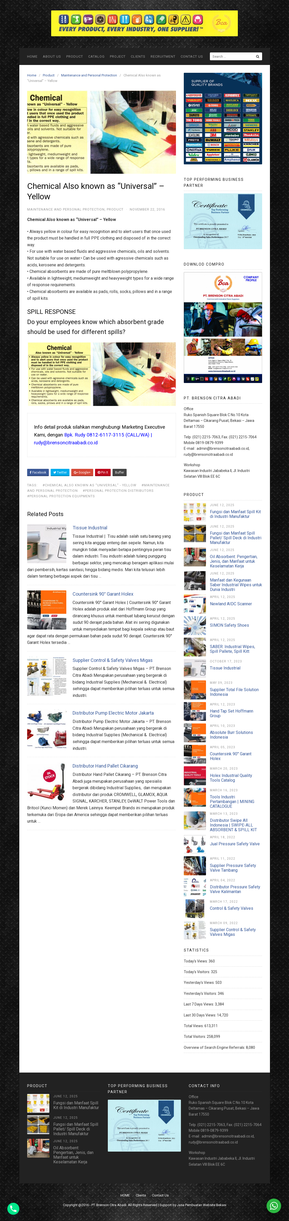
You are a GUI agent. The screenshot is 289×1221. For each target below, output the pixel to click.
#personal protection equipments (61, 496)
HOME (32, 56)
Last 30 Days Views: (200, 1015)
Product (74, 56)
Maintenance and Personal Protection (66, 209)
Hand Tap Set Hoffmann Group (231, 713)
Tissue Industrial (90, 527)
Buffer (119, 472)
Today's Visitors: (197, 972)
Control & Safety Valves (231, 908)
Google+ (82, 472)
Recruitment (163, 56)
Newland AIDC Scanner (231, 603)
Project (118, 56)
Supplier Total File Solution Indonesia (234, 692)
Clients (138, 56)
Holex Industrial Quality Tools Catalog (231, 778)
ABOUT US (52, 56)
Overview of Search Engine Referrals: (215, 1047)
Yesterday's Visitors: (201, 993)
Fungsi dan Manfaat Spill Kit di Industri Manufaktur (235, 514)
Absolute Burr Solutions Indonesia (231, 735)
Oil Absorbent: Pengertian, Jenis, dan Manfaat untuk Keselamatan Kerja (233, 561)
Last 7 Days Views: (199, 1004)
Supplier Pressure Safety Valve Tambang (233, 868)
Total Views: (194, 1026)
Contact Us (192, 56)
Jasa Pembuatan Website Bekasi (201, 1205)
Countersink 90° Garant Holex (103, 594)
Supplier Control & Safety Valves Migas (113, 660)
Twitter (60, 472)
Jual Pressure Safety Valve (235, 843)
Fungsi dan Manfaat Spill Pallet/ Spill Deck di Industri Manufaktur (235, 538)
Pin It (103, 472)
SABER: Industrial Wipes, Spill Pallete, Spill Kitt (232, 649)
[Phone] (13, 1208)
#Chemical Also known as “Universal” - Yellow (90, 485)
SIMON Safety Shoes (229, 625)
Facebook (38, 472)
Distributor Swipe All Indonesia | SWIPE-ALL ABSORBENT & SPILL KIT (233, 825)
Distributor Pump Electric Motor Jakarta (113, 713)
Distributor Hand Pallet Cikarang (105, 766)
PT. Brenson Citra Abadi (108, 1205)
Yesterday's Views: (199, 982)
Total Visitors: (195, 1036)
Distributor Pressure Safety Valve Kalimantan (235, 889)
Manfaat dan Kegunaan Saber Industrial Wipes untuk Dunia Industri (236, 585)
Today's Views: (196, 961)
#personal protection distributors (118, 491)
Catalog (96, 56)
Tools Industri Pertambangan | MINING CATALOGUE (232, 801)
